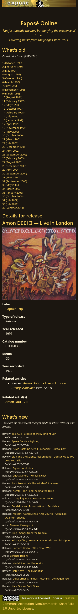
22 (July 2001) (10, 143)
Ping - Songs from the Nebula (29, 533)
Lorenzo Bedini (19, 555)
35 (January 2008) (12, 192)
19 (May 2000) (10, 131)
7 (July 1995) (9, 86)
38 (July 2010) (10, 204)
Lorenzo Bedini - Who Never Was (32, 548)
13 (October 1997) (12, 108)
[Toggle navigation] (12, 13)
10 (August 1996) (12, 97)
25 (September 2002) (14, 154)
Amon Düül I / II (16, 402)
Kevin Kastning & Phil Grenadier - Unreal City (39, 449)
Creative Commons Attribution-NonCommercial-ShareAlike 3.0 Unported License (39, 603)
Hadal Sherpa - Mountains (28, 563)
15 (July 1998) (10, 116)
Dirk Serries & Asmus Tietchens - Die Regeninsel (41, 578)
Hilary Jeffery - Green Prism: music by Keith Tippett (41, 540)
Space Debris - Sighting (25, 441)
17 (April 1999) (10, 124)
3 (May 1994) (9, 70)
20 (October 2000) (12, 135)
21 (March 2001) (11, 139)
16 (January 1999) (12, 120)
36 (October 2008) (12, 196)
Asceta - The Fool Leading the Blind (33, 491)
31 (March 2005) (11, 177)
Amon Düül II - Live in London (44, 383)
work (30, 598)
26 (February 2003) (13, 158)
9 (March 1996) (11, 93)
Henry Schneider (24, 388)
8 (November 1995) (13, 89)
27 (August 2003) (12, 162)
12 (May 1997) (10, 105)
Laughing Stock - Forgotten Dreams (34, 498)
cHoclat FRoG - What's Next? (29, 475)
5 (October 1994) (12, 78)
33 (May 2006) (10, 185)
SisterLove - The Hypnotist (27, 571)
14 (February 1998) (13, 112)
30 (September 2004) (14, 173)
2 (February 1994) (12, 67)
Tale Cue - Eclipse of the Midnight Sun (34, 433)
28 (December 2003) (14, 166)
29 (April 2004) (10, 169)
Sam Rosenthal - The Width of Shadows (35, 483)
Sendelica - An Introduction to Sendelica (35, 506)
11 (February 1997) (13, 101)
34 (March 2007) (11, 189)
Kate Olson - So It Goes (25, 586)
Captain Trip (14, 309)
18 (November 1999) (14, 128)
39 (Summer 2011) (13, 208)
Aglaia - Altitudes (23, 468)
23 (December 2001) (14, 147)
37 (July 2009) (10, 200)
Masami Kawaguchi (21, 525)
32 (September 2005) (14, 181)
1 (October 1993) (12, 63)
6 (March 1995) (11, 82)
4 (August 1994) (11, 74)
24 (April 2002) (10, 150)
